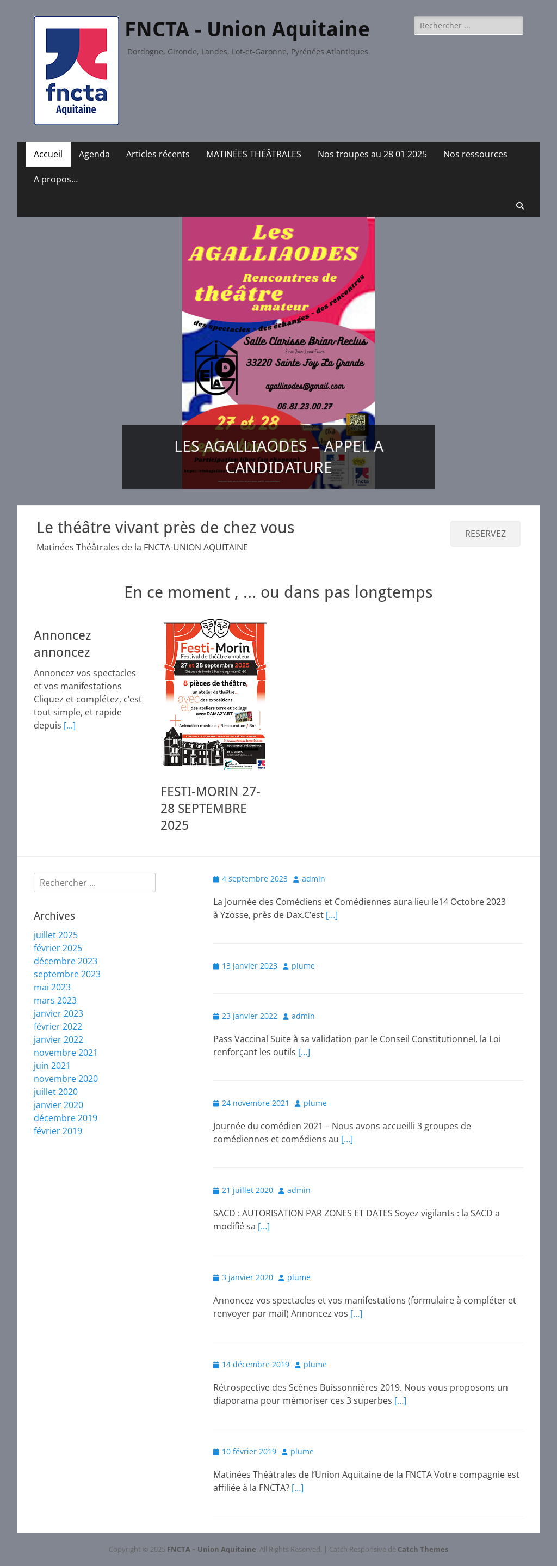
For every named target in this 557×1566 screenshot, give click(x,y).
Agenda (94, 154)
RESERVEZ (485, 534)
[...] (70, 725)
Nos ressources (475, 154)
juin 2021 (52, 1066)
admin (313, 878)
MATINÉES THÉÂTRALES (253, 154)
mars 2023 (55, 1000)
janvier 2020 (58, 1105)
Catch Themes (423, 1549)
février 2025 (58, 948)
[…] (332, 915)
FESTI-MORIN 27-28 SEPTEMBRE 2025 (210, 808)
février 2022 (58, 1026)
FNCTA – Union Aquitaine (211, 1549)
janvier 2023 (58, 1013)
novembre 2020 (66, 1079)
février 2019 (58, 1131)
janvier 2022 (58, 1039)
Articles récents (158, 154)
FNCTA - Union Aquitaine (247, 29)
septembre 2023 (67, 974)
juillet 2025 (56, 935)
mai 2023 (52, 987)
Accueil (48, 154)
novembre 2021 (66, 1053)
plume (303, 966)
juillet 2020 (56, 1092)
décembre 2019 (65, 1118)
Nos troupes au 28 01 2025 (372, 154)
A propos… (56, 179)
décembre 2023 (65, 961)
